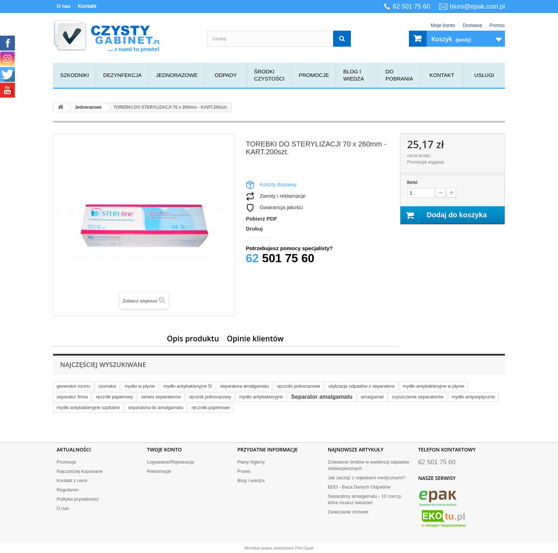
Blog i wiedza (353, 75)
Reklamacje (159, 471)
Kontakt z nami (72, 480)
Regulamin (68, 489)
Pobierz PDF (261, 219)
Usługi (484, 75)
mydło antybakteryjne (261, 396)
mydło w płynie (140, 386)
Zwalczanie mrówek (348, 512)
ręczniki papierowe (210, 407)
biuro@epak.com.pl (477, 6)
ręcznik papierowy (114, 396)
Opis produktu (193, 338)
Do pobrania (399, 75)
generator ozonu (73, 386)
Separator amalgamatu (322, 397)
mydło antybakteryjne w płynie (433, 386)
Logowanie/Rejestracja (170, 462)
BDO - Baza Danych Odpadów (359, 487)
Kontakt (87, 6)
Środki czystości (269, 75)
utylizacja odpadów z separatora (361, 386)
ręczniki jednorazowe (298, 386)
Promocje (314, 75)
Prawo (244, 471)
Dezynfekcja (122, 75)
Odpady (226, 75)
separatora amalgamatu (244, 386)
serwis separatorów (161, 396)
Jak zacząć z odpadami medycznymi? (366, 477)
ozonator (108, 386)
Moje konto (443, 25)
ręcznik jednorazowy (210, 396)
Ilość (412, 182)
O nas (63, 6)
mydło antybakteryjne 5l (187, 386)
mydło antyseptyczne (473, 396)
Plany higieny (251, 462)
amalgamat (372, 396)
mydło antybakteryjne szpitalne (88, 407)
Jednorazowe (177, 75)
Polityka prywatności (78, 499)
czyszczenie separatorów (417, 396)
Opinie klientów (255, 338)
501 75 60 (280, 258)
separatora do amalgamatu (155, 407)
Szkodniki (74, 75)
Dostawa (472, 25)
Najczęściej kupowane (79, 471)
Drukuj (254, 229)
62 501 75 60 (411, 6)
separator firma (72, 396)
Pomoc (497, 25)
